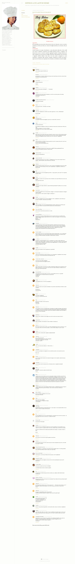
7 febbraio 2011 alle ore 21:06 (43, 164)
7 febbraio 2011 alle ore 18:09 (44, 80)
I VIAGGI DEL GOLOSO (40, 259)
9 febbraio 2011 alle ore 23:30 (47, 458)
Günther (37, 505)
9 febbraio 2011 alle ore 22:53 (47, 453)
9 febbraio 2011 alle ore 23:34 (45, 464)
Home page (27, 5)
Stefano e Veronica (39, 477)
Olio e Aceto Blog (39, 209)
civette (37, 344)
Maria (36, 367)
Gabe (36, 203)
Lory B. (37, 496)
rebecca (37, 385)
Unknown (37, 285)
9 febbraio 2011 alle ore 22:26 (49, 447)
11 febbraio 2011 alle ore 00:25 (43, 505)
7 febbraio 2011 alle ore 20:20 (42, 139)
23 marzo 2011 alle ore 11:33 (48, 516)
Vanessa (37, 87)
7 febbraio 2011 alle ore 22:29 (42, 197)
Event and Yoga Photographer (52, 5)
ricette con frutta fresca (25, 17)
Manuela (37, 146)
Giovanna (37, 110)
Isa (36, 471)
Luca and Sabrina (39, 214)
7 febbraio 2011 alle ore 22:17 (43, 184)
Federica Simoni (38, 152)
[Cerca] (66, 3)
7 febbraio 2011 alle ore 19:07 (43, 110)
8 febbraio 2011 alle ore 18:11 (43, 336)
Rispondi (37, 72)
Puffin (37, 139)
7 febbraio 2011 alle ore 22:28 (44, 190)
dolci (22, 14)
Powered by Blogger (44, 559)
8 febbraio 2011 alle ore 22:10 (43, 385)
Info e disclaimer (41, 5)
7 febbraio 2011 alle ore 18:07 (43, 74)
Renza (37, 177)
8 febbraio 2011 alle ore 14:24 (43, 325)
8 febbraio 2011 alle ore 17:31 (43, 331)
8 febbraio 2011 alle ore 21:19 (42, 356)
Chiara (37, 265)
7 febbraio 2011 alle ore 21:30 (42, 177)
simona (37, 92)
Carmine (37, 441)
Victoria (37, 425)
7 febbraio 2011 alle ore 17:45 (44, 69)
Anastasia (37, 223)
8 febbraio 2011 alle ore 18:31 (42, 344)
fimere (37, 356)
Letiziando (37, 349)
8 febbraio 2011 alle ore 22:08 (42, 374)
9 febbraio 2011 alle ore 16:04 (43, 425)
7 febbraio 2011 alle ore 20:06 (42, 123)
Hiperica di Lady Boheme (37, 3)
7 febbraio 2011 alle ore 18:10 (43, 87)
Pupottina (37, 405)
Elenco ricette (33, 5)
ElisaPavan (37, 314)
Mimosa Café (38, 420)
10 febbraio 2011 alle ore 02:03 (41, 471)
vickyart (37, 510)
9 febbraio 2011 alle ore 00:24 (42, 398)
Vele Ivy (37, 325)
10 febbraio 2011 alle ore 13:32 (42, 496)
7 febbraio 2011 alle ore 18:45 (50, 99)
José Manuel (38, 80)
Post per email (38, 62)
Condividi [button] (23, 10)
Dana (36, 117)
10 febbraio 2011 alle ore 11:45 (43, 483)
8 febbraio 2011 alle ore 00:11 (46, 209)
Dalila (36, 374)
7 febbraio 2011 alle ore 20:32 (43, 146)
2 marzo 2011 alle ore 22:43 (42, 510)
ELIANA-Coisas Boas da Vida (41, 99)
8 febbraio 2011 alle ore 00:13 (46, 214)
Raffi (36, 171)
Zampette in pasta (39, 458)
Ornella (37, 132)
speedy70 (37, 184)
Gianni (37, 104)
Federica (37, 164)
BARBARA (37, 69)
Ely (36, 414)
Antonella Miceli (38, 272)
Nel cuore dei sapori (39, 453)
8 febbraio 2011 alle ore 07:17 (43, 247)
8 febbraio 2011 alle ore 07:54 (42, 265)
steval (37, 293)
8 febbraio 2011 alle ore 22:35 (45, 392)
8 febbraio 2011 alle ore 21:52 (44, 362)
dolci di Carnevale (24, 15)
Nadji (36, 398)
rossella (37, 247)
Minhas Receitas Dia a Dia (40, 447)
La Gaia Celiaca (38, 464)
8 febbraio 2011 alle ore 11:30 (43, 285)
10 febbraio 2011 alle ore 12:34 (43, 490)
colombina (37, 362)
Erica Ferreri (38, 190)
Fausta (37, 197)
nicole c (37, 331)
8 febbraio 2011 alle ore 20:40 (44, 349)
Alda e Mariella (38, 392)
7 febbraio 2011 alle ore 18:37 (43, 92)
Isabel (37, 123)
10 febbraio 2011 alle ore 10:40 (47, 477)
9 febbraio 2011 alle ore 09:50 (45, 420)
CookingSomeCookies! (40, 516)
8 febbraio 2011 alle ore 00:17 (43, 223)
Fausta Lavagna (38, 232)
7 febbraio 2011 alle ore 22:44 (42, 203)
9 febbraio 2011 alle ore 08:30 (43, 405)
